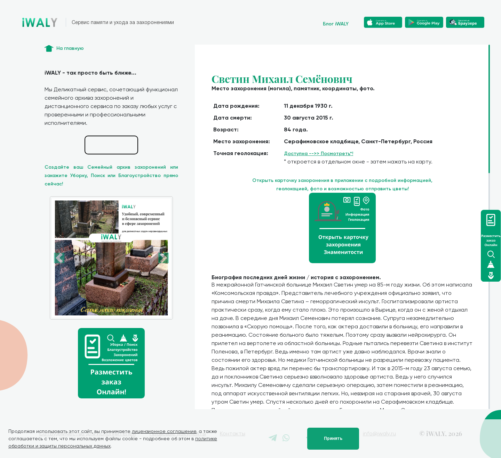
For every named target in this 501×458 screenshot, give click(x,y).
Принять (333, 438)
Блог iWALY (336, 24)
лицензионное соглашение (164, 431)
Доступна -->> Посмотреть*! (318, 154)
